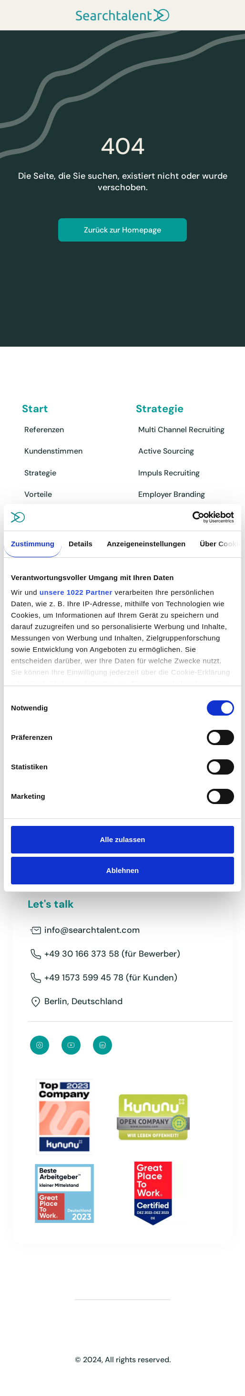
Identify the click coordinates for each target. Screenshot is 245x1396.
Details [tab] (80, 544)
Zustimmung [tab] (32, 544)
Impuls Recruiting (169, 473)
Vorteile (38, 494)
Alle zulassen (122, 839)
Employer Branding (171, 494)
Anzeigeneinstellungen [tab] (146, 544)
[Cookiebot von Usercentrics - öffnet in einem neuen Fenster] (192, 517)
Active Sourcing (166, 451)
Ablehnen (122, 870)
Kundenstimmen (53, 451)
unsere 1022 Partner (76, 592)
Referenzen (44, 430)
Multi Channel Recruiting (181, 430)
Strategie (40, 473)
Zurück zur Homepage (122, 230)
